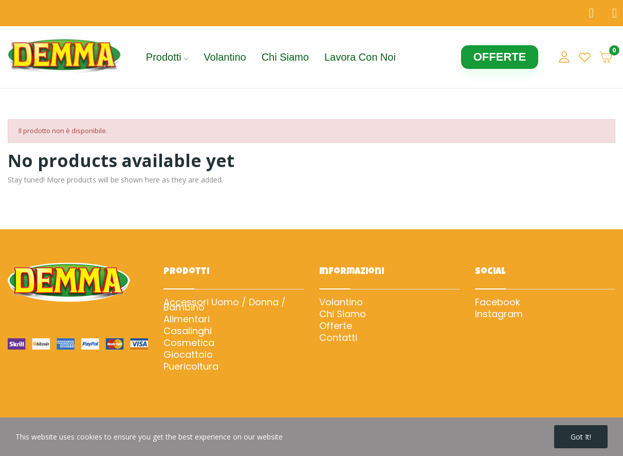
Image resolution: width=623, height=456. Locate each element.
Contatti (338, 337)
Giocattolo (188, 354)
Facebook (497, 302)
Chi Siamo (342, 314)
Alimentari (186, 319)
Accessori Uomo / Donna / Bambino (224, 305)
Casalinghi (187, 331)
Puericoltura (190, 366)
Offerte (335, 326)
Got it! (581, 437)
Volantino (341, 302)
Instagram (499, 314)
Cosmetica (188, 342)
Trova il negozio (55, 13)
